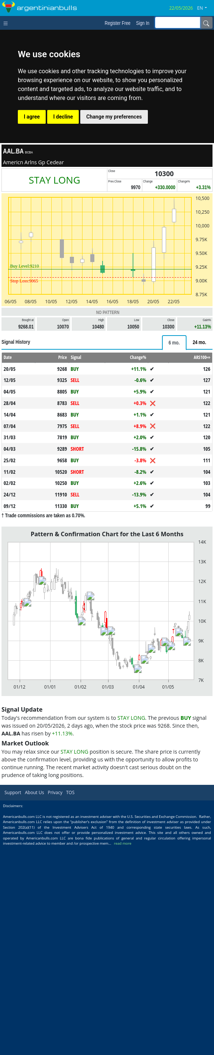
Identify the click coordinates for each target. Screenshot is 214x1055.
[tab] (174, 342)
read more (123, 843)
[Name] (206, 23)
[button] (205, 8)
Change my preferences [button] (114, 117)
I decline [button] (63, 117)
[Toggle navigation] (7, 22)
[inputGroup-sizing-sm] (177, 22)
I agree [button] (32, 117)
